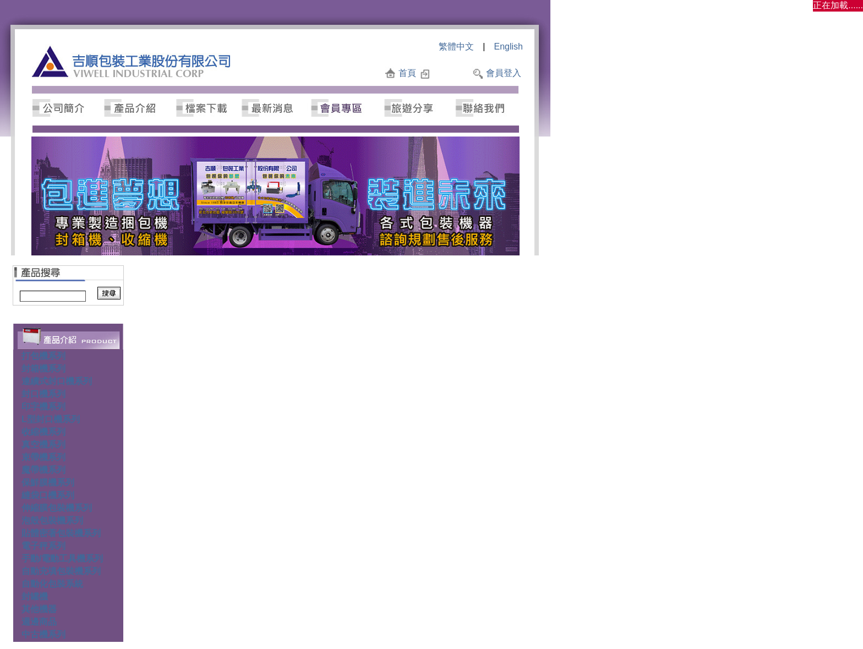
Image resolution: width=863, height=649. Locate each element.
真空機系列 (43, 444)
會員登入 (503, 73)
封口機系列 (43, 394)
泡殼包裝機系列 (52, 520)
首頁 (407, 73)
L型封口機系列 (50, 419)
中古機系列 (43, 634)
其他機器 (39, 609)
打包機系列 (43, 356)
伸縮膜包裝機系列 (56, 507)
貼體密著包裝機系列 (61, 533)
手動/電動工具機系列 (62, 558)
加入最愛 (450, 73)
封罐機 (34, 596)
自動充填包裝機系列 (61, 571)
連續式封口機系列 (56, 381)
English (508, 46)
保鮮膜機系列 (47, 482)
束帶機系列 (43, 457)
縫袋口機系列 (47, 495)
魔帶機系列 (43, 470)
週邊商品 (39, 621)
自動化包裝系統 (52, 583)
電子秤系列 (43, 545)
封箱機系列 (43, 368)
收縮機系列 (43, 432)
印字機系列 (43, 406)
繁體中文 (456, 46)
